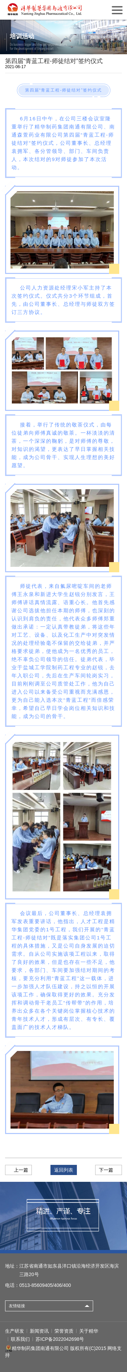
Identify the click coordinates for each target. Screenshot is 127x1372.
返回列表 (63, 1170)
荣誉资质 (64, 1331)
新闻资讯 (39, 1331)
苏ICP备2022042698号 (60, 1339)
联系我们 (20, 1339)
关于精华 (88, 1331)
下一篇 (106, 1170)
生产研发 (14, 1331)
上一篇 (21, 1170)
